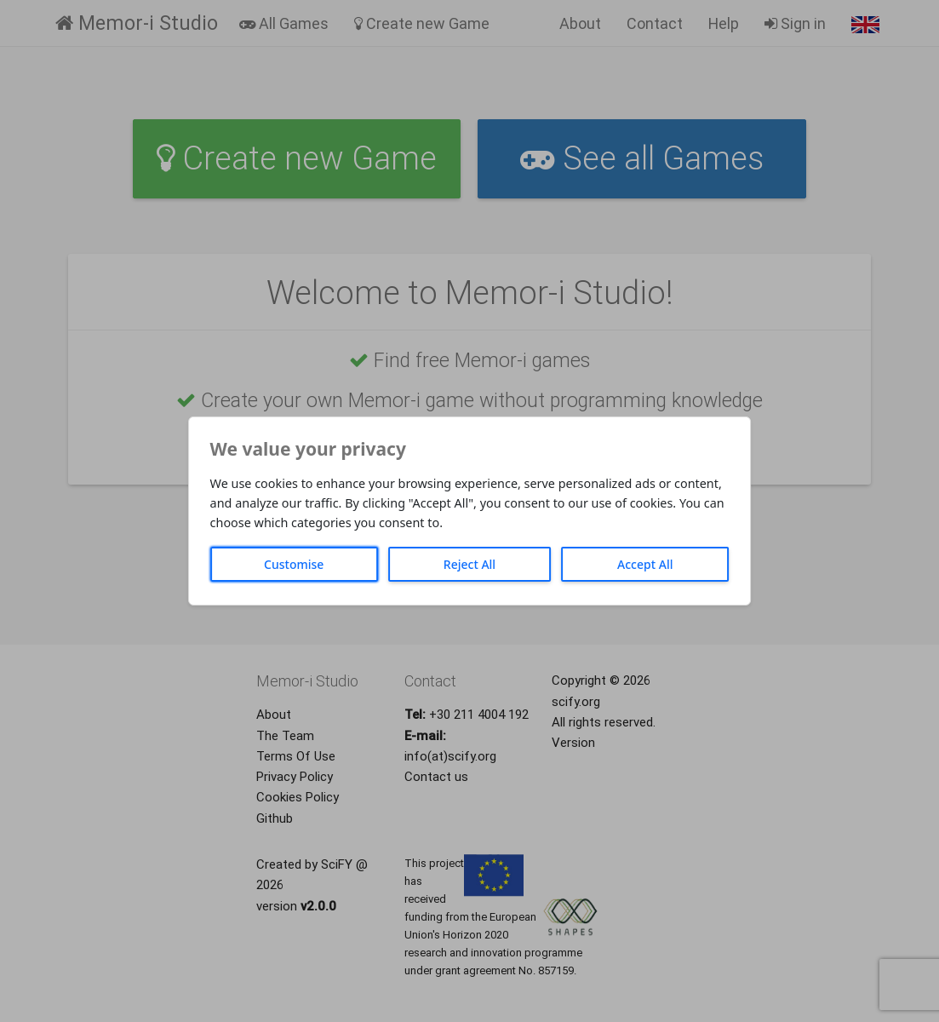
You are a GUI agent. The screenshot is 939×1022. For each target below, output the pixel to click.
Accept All (645, 564)
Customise (293, 564)
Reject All (469, 564)
